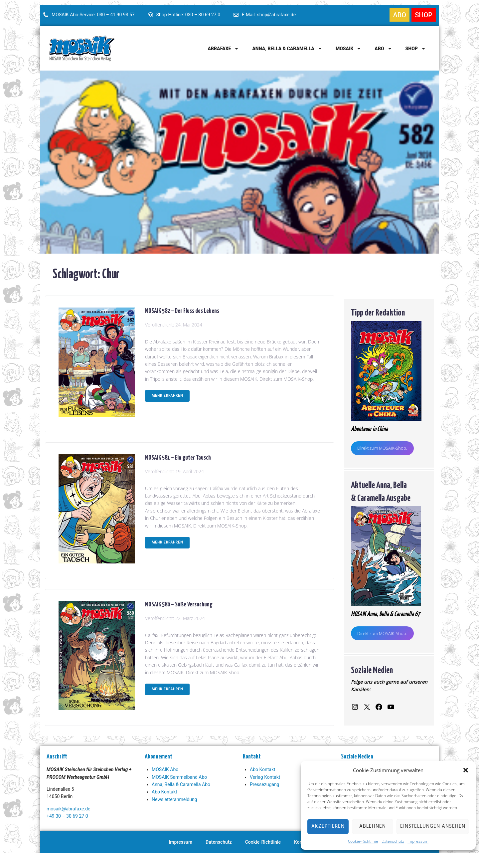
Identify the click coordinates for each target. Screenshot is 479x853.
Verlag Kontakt (265, 777)
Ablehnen (372, 826)
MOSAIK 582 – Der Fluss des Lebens (182, 310)
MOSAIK (348, 48)
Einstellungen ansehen (432, 826)
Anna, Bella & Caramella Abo (181, 784)
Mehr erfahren (167, 396)
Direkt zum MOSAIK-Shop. (382, 448)
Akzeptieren (328, 826)
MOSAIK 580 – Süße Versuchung (179, 604)
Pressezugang (264, 784)
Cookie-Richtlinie (363, 841)
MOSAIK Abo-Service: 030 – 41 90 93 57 (93, 14)
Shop (415, 48)
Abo (383, 48)
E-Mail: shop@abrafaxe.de (269, 14)
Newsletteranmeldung (174, 799)
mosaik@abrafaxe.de (68, 808)
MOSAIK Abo (165, 769)
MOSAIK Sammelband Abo (179, 777)
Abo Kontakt (164, 791)
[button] (465, 770)
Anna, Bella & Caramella (287, 48)
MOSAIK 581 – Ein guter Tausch (178, 457)
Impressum (417, 841)
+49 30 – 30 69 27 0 (67, 816)
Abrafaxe (223, 48)
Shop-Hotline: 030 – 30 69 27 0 (188, 14)
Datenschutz (393, 841)
